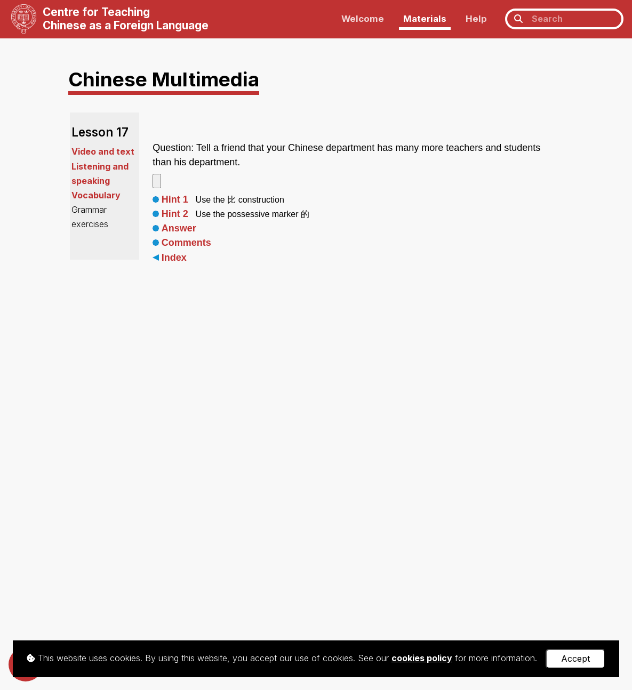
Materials (424, 18)
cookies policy (421, 658)
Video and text (102, 151)
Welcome (362, 18)
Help (476, 18)
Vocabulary (96, 195)
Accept (575, 658)
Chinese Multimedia (163, 79)
